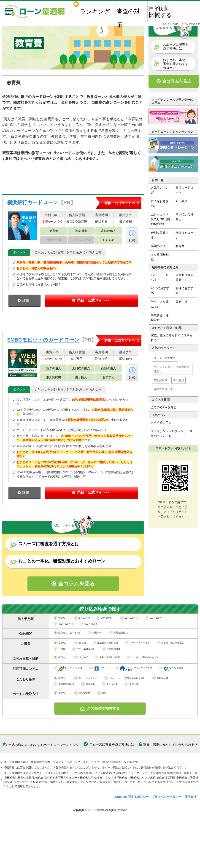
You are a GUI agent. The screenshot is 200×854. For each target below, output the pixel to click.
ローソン (99, 688)
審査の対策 (128, 15)
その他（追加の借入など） (143, 676)
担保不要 (131, 703)
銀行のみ (95, 652)
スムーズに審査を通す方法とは (111, 763)
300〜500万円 (63, 643)
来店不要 (88, 703)
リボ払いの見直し (184, 217)
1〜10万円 (82, 637)
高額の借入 (158, 246)
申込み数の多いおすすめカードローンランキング (43, 763)
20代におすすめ (160, 291)
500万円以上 (88, 643)
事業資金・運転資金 (160, 318)
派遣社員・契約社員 (105, 662)
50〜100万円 (129, 637)
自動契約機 (160, 380)
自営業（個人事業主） (184, 277)
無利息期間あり (64, 703)
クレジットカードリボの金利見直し (171, 369)
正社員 (80, 662)
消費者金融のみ (119, 652)
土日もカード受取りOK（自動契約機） (160, 219)
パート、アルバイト (160, 277)
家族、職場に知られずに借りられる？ (171, 338)
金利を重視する (160, 235)
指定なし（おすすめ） (67, 652)
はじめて (81, 676)
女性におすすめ (184, 291)
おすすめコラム (161, 422)
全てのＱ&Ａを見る (163, 407)
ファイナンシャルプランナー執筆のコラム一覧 (171, 434)
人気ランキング (160, 190)
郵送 (101, 712)
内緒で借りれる (163, 389)
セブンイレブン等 (68, 688)
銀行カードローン (184, 190)
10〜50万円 (105, 637)
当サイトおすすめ (165, 358)
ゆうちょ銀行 (171, 688)
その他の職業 (111, 668)
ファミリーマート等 (134, 688)
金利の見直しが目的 (107, 676)
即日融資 (181, 201)
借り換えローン (184, 235)
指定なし (61, 637)
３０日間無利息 (160, 257)
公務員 (59, 668)
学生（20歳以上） (83, 668)
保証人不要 (110, 703)
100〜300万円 (154, 637)
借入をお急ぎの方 (160, 204)
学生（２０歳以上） (160, 304)
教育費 (180, 246)
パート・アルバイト (137, 662)
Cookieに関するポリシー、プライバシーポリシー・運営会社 (155, 816)
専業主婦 (181, 302)
